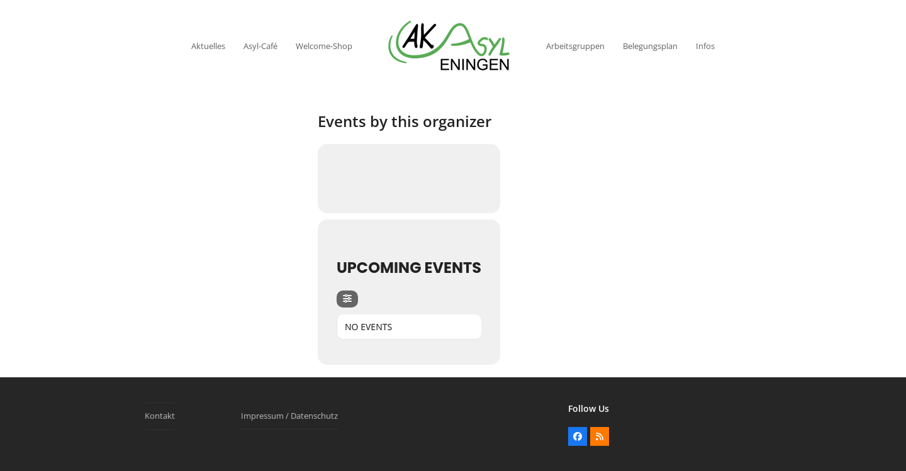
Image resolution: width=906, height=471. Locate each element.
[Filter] (347, 299)
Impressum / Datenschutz (289, 415)
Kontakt (160, 415)
